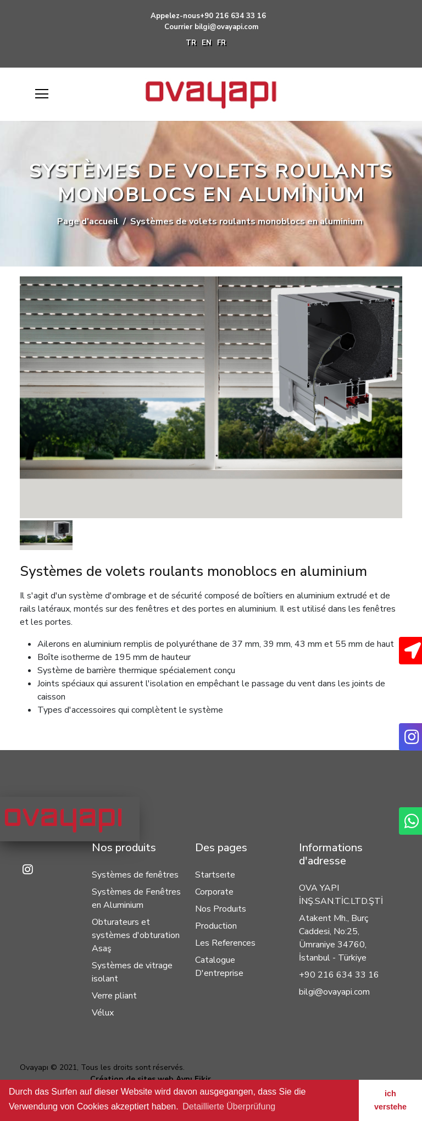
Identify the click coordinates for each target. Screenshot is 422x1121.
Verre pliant (114, 996)
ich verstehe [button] (390, 1100)
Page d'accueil (88, 221)
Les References (225, 943)
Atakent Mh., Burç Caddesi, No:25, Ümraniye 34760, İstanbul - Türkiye (333, 938)
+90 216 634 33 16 (233, 16)
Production (216, 926)
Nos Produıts (220, 909)
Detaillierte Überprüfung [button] (228, 1106)
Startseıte (215, 875)
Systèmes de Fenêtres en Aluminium (136, 898)
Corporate (214, 892)
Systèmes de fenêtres (135, 875)
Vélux (103, 1013)
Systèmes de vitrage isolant (132, 972)
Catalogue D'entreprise (219, 966)
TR (191, 43)
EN (207, 43)
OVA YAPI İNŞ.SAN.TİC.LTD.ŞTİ (341, 894)
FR (221, 43)
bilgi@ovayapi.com (226, 27)
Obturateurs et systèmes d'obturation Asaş (136, 935)
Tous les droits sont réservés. (133, 1067)
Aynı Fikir (193, 1079)
